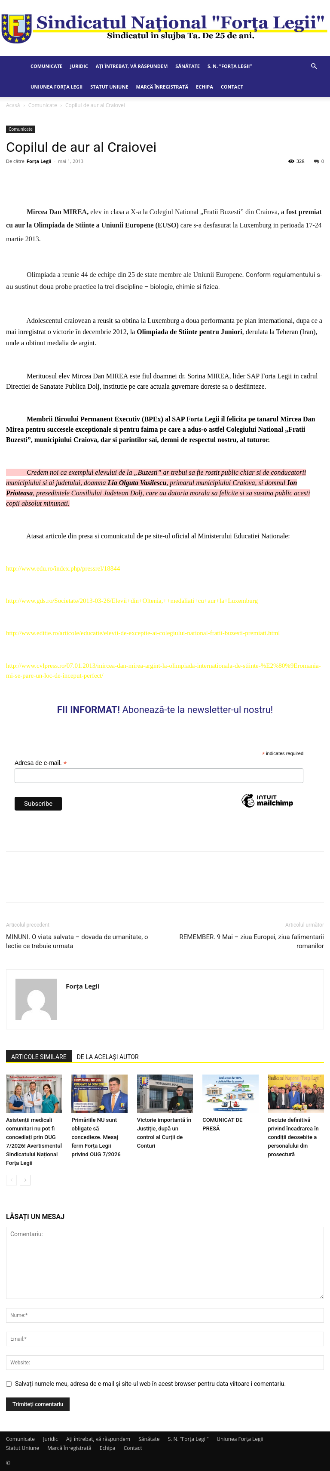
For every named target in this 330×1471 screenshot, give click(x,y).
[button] (313, 66)
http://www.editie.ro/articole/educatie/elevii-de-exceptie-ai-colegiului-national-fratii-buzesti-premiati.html (143, 633)
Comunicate (46, 66)
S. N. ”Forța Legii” (230, 66)
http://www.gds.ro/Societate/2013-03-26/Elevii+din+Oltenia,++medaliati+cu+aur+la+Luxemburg (132, 600)
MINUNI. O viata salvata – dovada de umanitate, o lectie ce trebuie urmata (77, 941)
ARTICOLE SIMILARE (39, 1056)
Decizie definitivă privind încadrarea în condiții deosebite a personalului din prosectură (293, 1137)
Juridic (79, 66)
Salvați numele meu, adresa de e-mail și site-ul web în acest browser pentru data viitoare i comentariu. (150, 1383)
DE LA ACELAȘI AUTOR (108, 1056)
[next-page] (25, 1180)
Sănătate (187, 66)
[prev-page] (11, 1180)
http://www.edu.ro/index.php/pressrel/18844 (63, 568)
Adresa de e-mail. (41, 763)
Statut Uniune (109, 86)
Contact (232, 86)
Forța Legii (39, 161)
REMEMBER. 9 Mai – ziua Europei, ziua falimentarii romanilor (252, 941)
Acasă (13, 105)
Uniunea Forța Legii (56, 86)
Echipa (204, 86)
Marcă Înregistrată (162, 86)
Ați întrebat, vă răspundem (132, 66)
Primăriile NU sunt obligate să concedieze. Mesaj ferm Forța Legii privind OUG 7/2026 (95, 1137)
